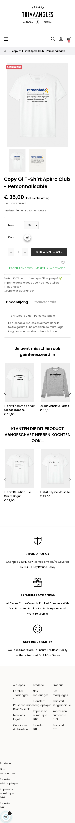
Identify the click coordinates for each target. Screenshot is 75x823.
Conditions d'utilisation (20, 727)
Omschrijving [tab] (17, 302)
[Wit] (27, 237)
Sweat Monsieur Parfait (54, 406)
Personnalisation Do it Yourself (24, 707)
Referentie (12, 210)
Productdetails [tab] (44, 302)
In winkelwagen (49, 252)
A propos (19, 685)
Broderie (38, 685)
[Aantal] (18, 252)
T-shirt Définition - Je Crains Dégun (17, 494)
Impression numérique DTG (40, 715)
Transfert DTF (39, 727)
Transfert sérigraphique (42, 703)
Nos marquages (40, 693)
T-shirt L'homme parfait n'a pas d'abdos (19, 408)
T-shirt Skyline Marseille (55, 492)
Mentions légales (19, 717)
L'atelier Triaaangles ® (21, 695)
